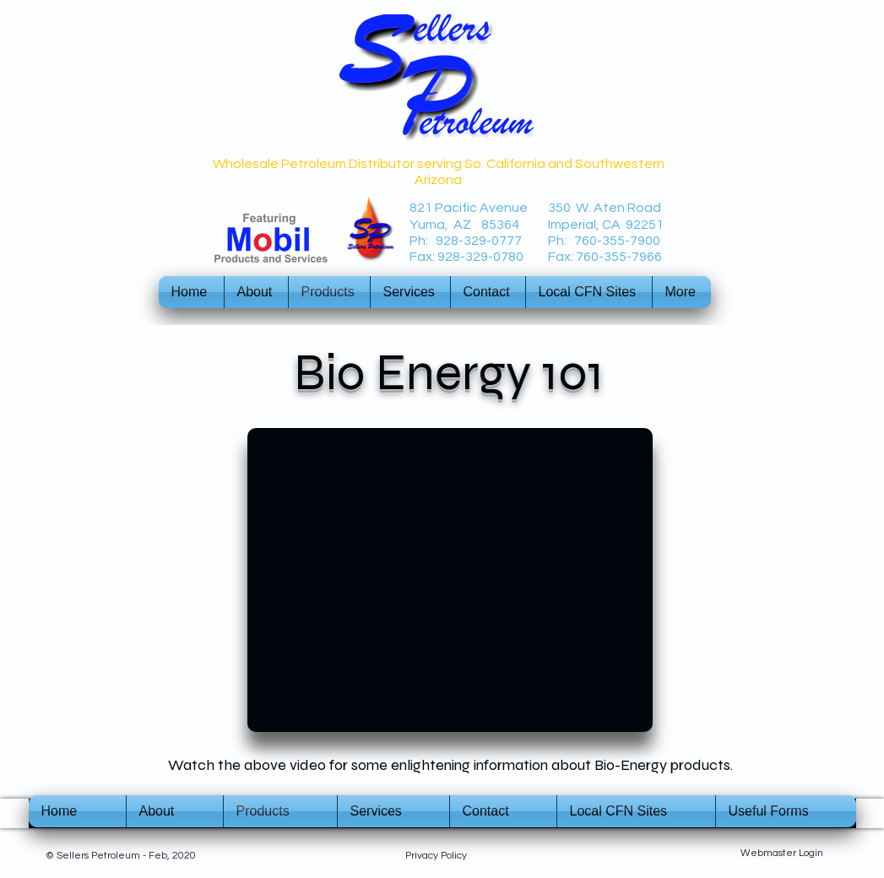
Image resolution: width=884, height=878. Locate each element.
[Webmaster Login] (782, 853)
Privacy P (426, 855)
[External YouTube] (450, 580)
